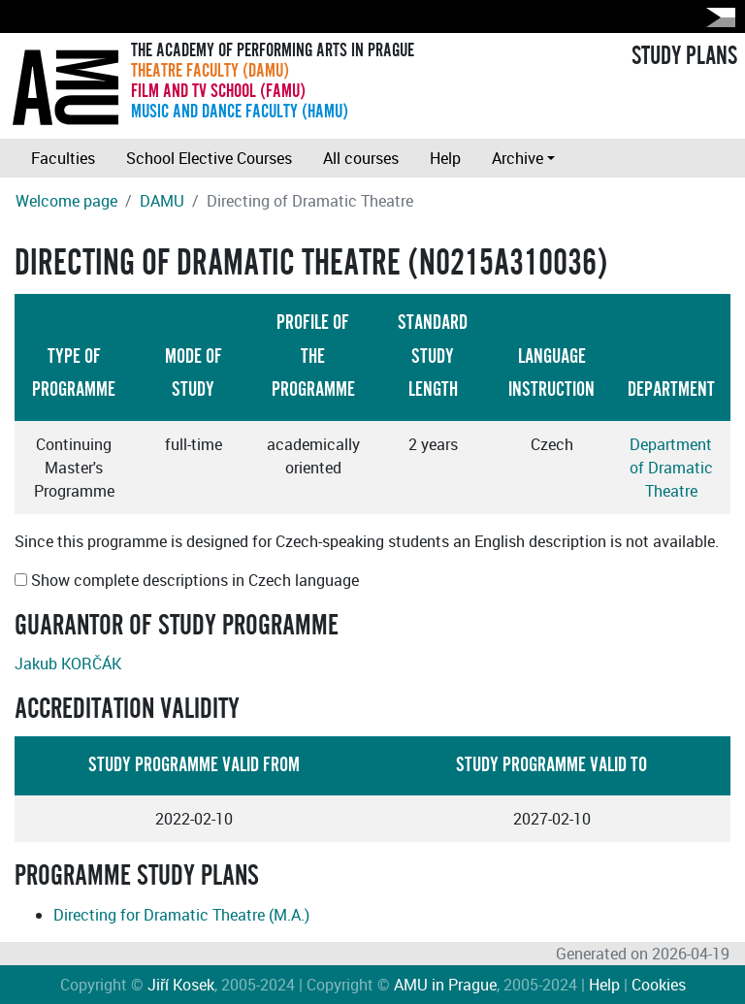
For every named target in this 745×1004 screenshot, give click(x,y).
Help (445, 158)
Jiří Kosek (180, 984)
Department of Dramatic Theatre (671, 468)
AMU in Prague (445, 984)
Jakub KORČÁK (68, 663)
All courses (361, 158)
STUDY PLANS (684, 56)
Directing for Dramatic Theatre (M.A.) (181, 914)
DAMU (162, 200)
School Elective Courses (209, 158)
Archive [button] (517, 158)
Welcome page (66, 200)
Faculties (63, 158)
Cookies (659, 984)
